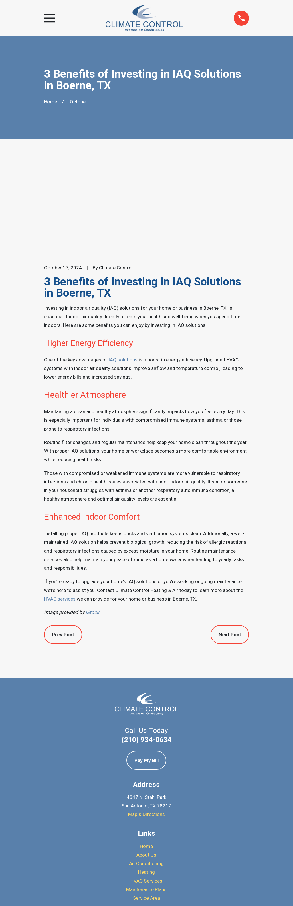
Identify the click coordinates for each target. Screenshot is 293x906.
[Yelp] (146, 848)
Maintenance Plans (146, 792)
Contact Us (146, 818)
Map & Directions (146, 717)
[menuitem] (52, 893)
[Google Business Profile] (131, 848)
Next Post (230, 537)
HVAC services (60, 502)
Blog (146, 809)
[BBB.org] (161, 848)
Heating (146, 775)
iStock (92, 515)
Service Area (146, 801)
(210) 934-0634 (146, 642)
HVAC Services (146, 783)
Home (146, 749)
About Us (146, 758)
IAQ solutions (123, 262)
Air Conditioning (146, 766)
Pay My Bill (146, 663)
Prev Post (63, 537)
